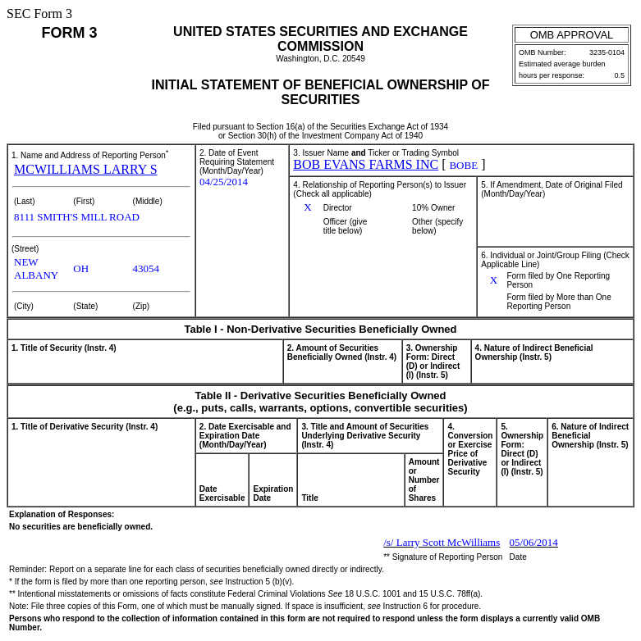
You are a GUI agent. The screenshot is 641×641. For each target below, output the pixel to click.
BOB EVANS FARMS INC (365, 164)
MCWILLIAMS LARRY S (86, 169)
